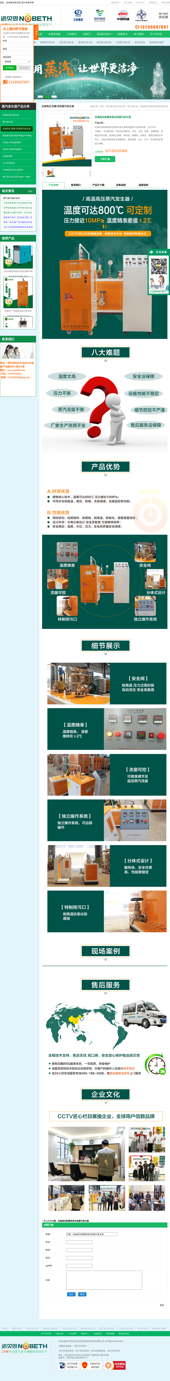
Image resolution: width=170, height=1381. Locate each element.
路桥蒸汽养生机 (47, 42)
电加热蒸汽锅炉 (156, 42)
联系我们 (153, 2)
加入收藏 (128, 2)
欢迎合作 (59, 1333)
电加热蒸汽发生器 (11, 115)
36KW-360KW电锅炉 (12, 149)
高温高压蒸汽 (104, 34)
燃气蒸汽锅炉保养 (11, 198)
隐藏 (36, 32)
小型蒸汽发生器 (123, 42)
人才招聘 (72, 1333)
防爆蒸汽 (122, 34)
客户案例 (139, 34)
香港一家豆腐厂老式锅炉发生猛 (17, 222)
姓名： (6, 40)
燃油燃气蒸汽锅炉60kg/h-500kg (17, 135)
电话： (6, 49)
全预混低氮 (54, 34)
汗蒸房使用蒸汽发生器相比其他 (17, 203)
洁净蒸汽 (72, 34)
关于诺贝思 (156, 34)
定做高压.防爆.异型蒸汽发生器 (17, 128)
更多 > (31, 191)
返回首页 (115, 2)
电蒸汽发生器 (32, 1328)
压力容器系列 (9, 163)
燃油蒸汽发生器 (85, 42)
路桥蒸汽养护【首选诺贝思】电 (17, 217)
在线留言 (98, 1333)
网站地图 (166, 2)
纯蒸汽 (86, 34)
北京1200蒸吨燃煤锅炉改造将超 (18, 227)
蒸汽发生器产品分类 (115, 106)
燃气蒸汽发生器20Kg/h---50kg (16, 177)
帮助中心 (85, 1333)
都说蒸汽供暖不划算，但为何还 (17, 212)
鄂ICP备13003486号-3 (77, 1357)
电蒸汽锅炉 (17, 1328)
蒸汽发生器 (140, 42)
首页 (102, 106)
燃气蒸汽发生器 (104, 42)
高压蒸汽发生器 (66, 42)
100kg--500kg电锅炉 (12, 142)
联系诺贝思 (124, 1333)
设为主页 (140, 2)
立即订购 (105, 159)
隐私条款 (24, 68)
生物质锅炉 (8, 156)
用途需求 (7, 57)
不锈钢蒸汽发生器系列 (13, 170)
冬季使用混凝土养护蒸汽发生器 (17, 208)
